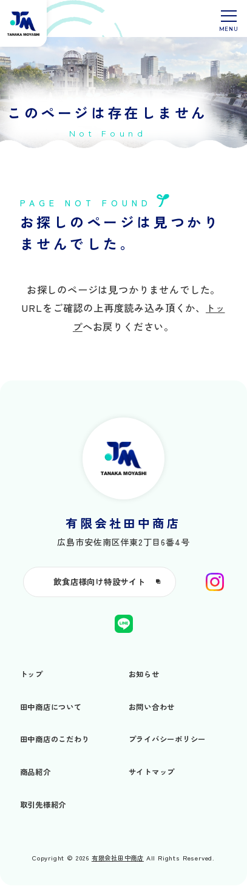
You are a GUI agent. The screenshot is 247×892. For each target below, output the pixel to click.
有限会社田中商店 (118, 864)
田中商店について (53, 712)
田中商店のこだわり (57, 745)
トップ (32, 680)
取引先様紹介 (45, 810)
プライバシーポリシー (170, 745)
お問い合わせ (154, 712)
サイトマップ (154, 777)
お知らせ (145, 680)
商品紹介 (36, 777)
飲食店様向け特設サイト (123, 587)
